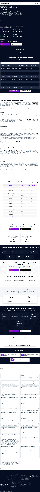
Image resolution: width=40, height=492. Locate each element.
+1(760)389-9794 (33, 475)
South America (7, 6)
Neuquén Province (11, 214)
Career (11, 478)
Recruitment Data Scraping (24, 479)
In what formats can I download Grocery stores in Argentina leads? (9, 387)
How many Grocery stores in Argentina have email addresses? (28, 392)
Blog (11, 479)
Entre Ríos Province (11, 190)
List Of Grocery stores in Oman (19, 281)
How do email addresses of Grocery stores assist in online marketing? (9, 453)
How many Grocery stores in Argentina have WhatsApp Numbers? (29, 413)
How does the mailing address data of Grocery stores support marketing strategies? (8, 460)
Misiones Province (11, 206)
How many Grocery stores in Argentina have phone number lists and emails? (9, 397)
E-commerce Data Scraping (24, 478)
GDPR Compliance (13, 483)
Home (11, 475)
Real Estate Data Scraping (24, 475)
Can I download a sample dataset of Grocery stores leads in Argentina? (29, 381)
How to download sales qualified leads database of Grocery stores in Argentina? (9, 381)
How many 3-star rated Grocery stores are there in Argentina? (8, 428)
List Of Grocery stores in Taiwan (31, 280)
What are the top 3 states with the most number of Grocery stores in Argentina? (9, 437)
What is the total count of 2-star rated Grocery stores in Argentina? (29, 428)
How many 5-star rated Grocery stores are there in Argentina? (8, 423)
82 (26, 239)
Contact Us (12, 482)
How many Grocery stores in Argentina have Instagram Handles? (29, 403)
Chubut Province (11, 209)
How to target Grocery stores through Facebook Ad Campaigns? (8, 446)
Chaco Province (11, 198)
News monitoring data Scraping (23, 481)
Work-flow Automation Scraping (23, 487)
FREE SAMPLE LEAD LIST (16, 44)
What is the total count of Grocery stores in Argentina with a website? (9, 418)
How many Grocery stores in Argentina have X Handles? (9, 408)
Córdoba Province (11, 187)
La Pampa (11, 216)
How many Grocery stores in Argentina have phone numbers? (8, 392)
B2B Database (12, 487)
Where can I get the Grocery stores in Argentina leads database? (28, 375)
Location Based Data (13, 486)
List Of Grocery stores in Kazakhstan (7, 281)
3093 (13, 239)
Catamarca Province (11, 195)
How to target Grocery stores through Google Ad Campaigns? (28, 446)
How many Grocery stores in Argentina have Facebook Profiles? (8, 403)
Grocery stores (2, 6)
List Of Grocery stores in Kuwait (7, 280)
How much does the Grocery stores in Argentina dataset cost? (29, 387)
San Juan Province (11, 211)
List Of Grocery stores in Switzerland (32, 281)
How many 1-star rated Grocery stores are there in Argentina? (8, 432)
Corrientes (11, 203)
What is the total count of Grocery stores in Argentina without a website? (28, 418)
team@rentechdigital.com (34, 476)
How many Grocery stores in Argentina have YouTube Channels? (8, 413)
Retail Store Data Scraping (24, 483)
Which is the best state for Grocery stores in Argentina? (29, 437)
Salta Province (11, 201)
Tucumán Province (11, 193)
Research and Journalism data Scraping (24, 485)
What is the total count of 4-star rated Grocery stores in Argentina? (29, 423)
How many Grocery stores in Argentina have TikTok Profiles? (28, 408)
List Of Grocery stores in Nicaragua (19, 280)
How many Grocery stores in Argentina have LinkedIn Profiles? (28, 397)
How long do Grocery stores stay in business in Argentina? (29, 432)
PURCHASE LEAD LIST (5, 44)
